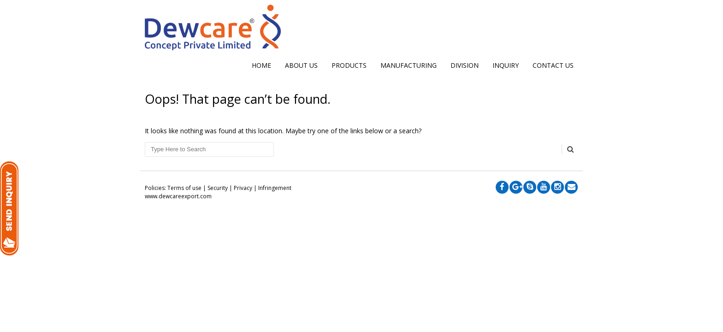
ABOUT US (301, 65)
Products (349, 65)
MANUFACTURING (408, 65)
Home (261, 65)
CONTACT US (553, 65)
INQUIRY (505, 65)
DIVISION (464, 65)
